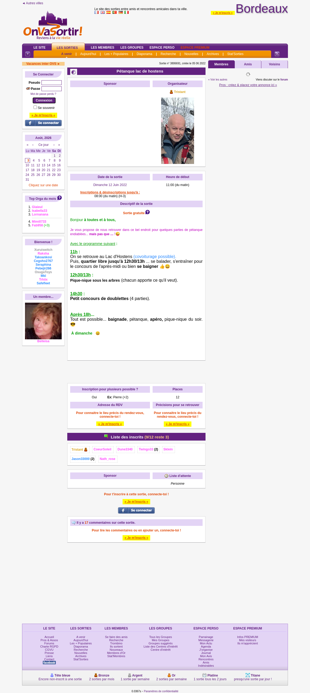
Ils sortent (116, 646)
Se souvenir (46, 108)
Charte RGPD (49, 646)
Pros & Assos (49, 640)
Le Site (39, 47)
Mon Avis (206, 656)
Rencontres (206, 659)
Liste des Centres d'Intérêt (161, 646)
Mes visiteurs (247, 640)
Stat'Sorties (235, 54)
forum (284, 79)
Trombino (116, 643)
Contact (49, 659)
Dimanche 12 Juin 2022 (110, 185)
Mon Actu (206, 643)
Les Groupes (132, 47)
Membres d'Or (116, 652)
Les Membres (102, 47)
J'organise (206, 649)
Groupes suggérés (161, 643)
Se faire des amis (116, 637)
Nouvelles (191, 54)
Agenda (206, 646)
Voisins (274, 64)
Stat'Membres (116, 656)
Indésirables (206, 665)
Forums (49, 643)
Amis (248, 64)
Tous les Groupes (160, 637)
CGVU (49, 649)
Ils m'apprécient (247, 643)
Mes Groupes (160, 640)
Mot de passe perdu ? (43, 93)
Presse (49, 652)
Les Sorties (67, 48)
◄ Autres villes (32, 3)
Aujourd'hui (88, 54)
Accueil (49, 637)
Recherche (168, 54)
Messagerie (205, 640)
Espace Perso (161, 47)
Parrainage (206, 637)
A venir (66, 54)
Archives (213, 54)
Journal (206, 652)
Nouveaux (116, 649)
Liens (49, 656)
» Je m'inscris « (223, 12)
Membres (221, 64)
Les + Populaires (116, 54)
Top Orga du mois (42, 199)
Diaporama (144, 54)
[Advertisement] (110, 123)
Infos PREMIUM (247, 637)
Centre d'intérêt (161, 649)
